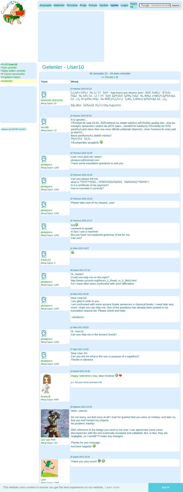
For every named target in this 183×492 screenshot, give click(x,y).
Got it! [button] (165, 487)
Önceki (109, 77)
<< (102, 77)
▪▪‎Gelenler (7, 80)
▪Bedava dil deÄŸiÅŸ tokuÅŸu (13, 129)
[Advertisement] (71, 36)
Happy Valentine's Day (84, 375)
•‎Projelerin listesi (10, 77)
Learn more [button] (112, 487)
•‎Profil (9, 64)
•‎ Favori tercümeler (13, 73)
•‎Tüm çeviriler (9, 67)
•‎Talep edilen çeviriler (13, 70)
